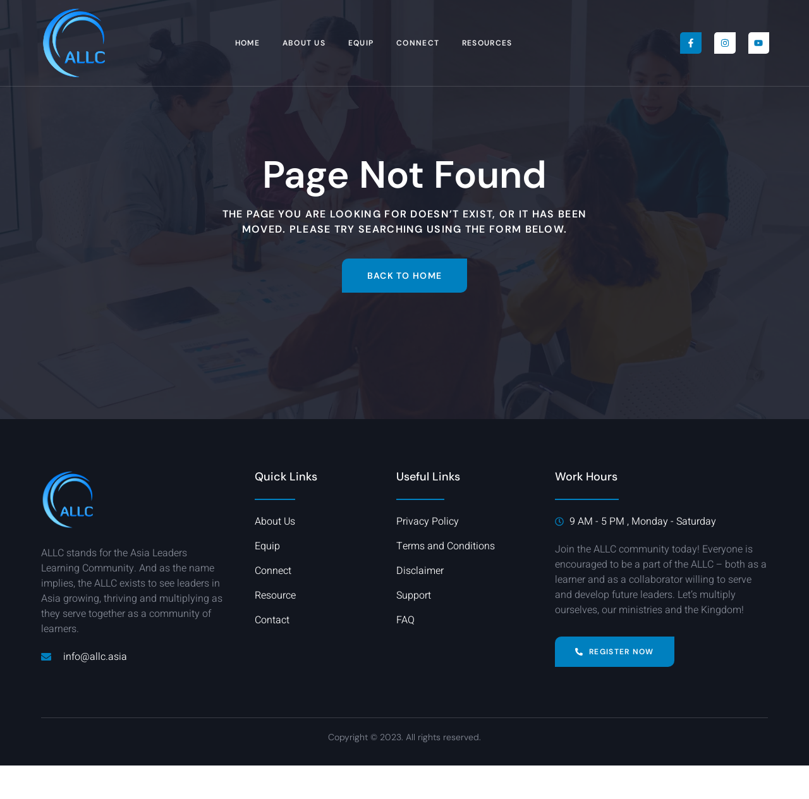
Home (246, 43)
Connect (418, 43)
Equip (361, 43)
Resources (488, 43)
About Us (304, 43)
